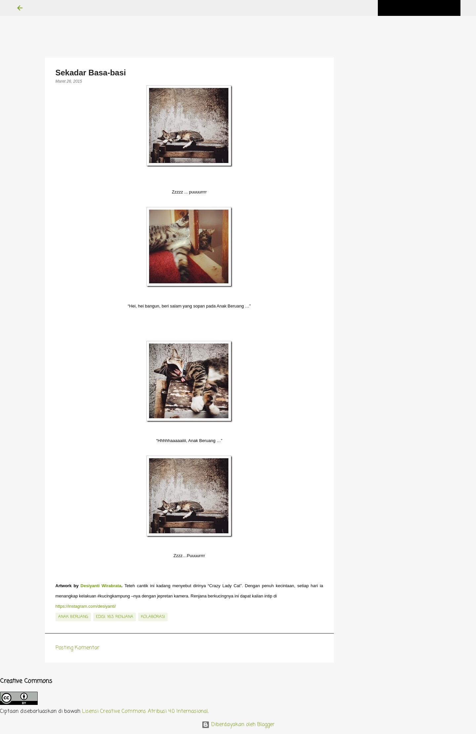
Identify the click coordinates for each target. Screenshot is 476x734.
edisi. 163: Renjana (114, 617)
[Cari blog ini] (425, 8)
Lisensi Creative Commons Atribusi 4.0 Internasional (145, 711)
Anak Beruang (73, 617)
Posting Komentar (77, 648)
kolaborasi (153, 617)
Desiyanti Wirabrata (101, 585)
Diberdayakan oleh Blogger (238, 725)
